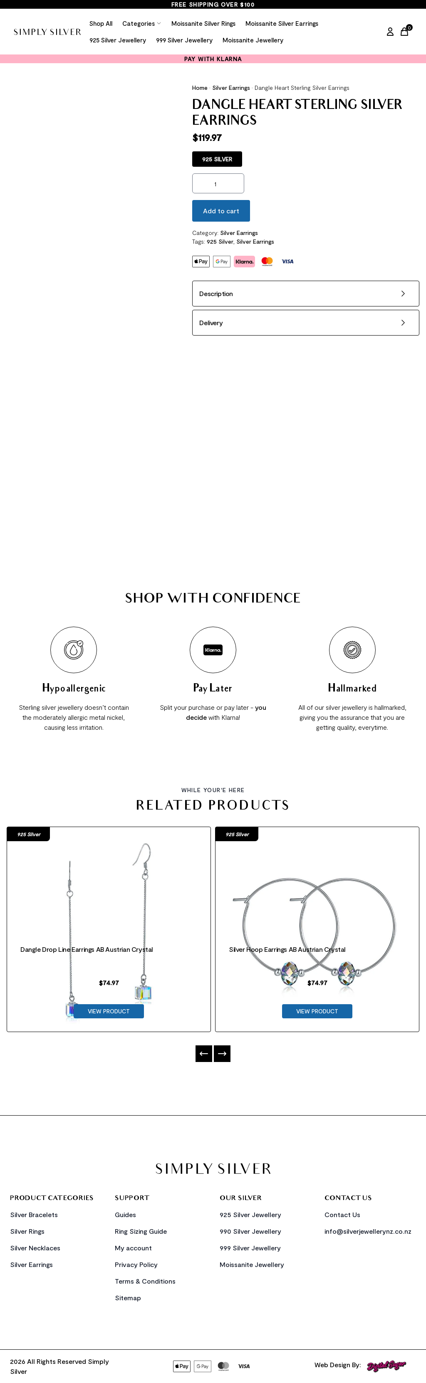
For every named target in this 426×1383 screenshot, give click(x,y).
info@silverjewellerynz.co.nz (367, 1231)
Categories (141, 23)
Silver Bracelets (34, 1214)
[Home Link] (47, 32)
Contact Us (342, 1214)
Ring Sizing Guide (141, 1231)
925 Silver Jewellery (117, 40)
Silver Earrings (231, 87)
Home (200, 87)
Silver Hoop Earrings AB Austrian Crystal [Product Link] (287, 949)
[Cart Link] (406, 32)
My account (133, 1248)
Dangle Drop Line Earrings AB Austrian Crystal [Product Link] (86, 949)
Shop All (100, 23)
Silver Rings (27, 1231)
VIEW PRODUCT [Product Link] (109, 1011)
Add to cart (221, 211)
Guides (125, 1214)
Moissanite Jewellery (253, 40)
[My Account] (390, 32)
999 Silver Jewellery (184, 40)
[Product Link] (109, 879)
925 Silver (220, 241)
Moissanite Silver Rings (203, 23)
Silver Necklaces (35, 1248)
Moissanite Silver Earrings (281, 23)
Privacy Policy (136, 1264)
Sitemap (128, 1298)
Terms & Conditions (145, 1281)
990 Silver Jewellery (250, 1231)
